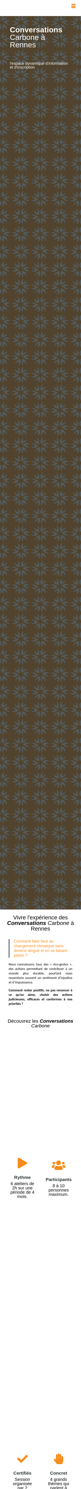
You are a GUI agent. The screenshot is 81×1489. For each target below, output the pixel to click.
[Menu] (73, 6)
